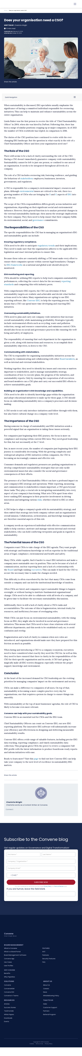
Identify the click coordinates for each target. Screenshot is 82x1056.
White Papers (9, 1014)
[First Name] (23, 854)
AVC (43, 952)
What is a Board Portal (12, 952)
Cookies (32, 1044)
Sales (45, 1004)
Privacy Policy (47, 886)
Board (11, 570)
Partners (46, 1011)
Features (45, 955)
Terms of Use (39, 1044)
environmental (27, 191)
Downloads (8, 1018)
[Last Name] (58, 854)
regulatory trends (46, 245)
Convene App (9, 959)
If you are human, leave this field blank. (26, 888)
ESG (70, 194)
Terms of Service (58, 886)
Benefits (7, 973)
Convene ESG (33, 300)
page (36, 758)
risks (39, 500)
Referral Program (49, 1014)
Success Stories (10, 1007)
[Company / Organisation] (41, 861)
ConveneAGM (9, 989)
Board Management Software (15, 955)
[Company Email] (41, 868)
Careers (46, 989)
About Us (46, 985)
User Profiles (8, 966)
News (45, 992)
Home (5, 10)
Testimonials (9, 1011)
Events (6, 1021)
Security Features (48, 959)
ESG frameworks (14, 265)
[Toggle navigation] (75, 4)
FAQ (43, 962)
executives (36, 570)
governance (38, 220)
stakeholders (26, 178)
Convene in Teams (11, 996)
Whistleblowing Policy (51, 996)
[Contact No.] (41, 875)
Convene (7, 985)
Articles (7, 1004)
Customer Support (50, 1007)
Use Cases (8, 962)
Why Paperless (9, 977)
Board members (67, 359)
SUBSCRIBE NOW (41, 882)
